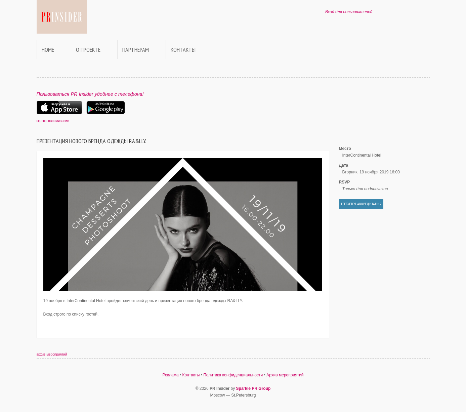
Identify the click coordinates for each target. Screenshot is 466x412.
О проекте (88, 49)
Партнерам (135, 49)
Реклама (170, 375)
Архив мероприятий (285, 375)
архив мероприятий (52, 354)
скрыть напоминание (53, 121)
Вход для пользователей (349, 11)
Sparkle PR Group (253, 388)
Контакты (183, 49)
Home (48, 49)
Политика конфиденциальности (233, 375)
